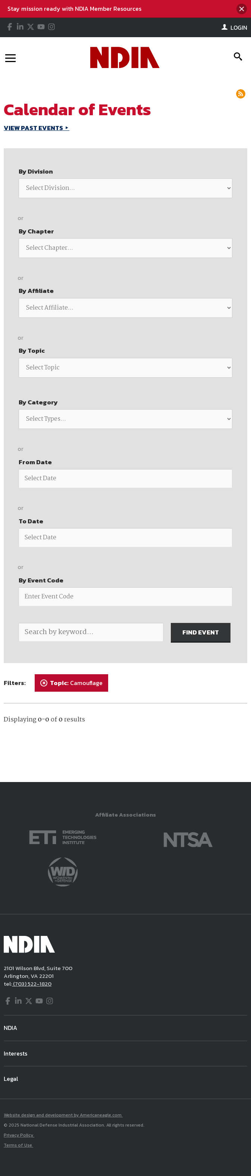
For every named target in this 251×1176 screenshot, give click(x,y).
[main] (125, 430)
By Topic (32, 350)
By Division (36, 171)
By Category (38, 402)
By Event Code (41, 580)
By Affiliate (36, 290)
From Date (35, 462)
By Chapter (36, 231)
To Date (31, 521)
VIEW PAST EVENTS (34, 128)
